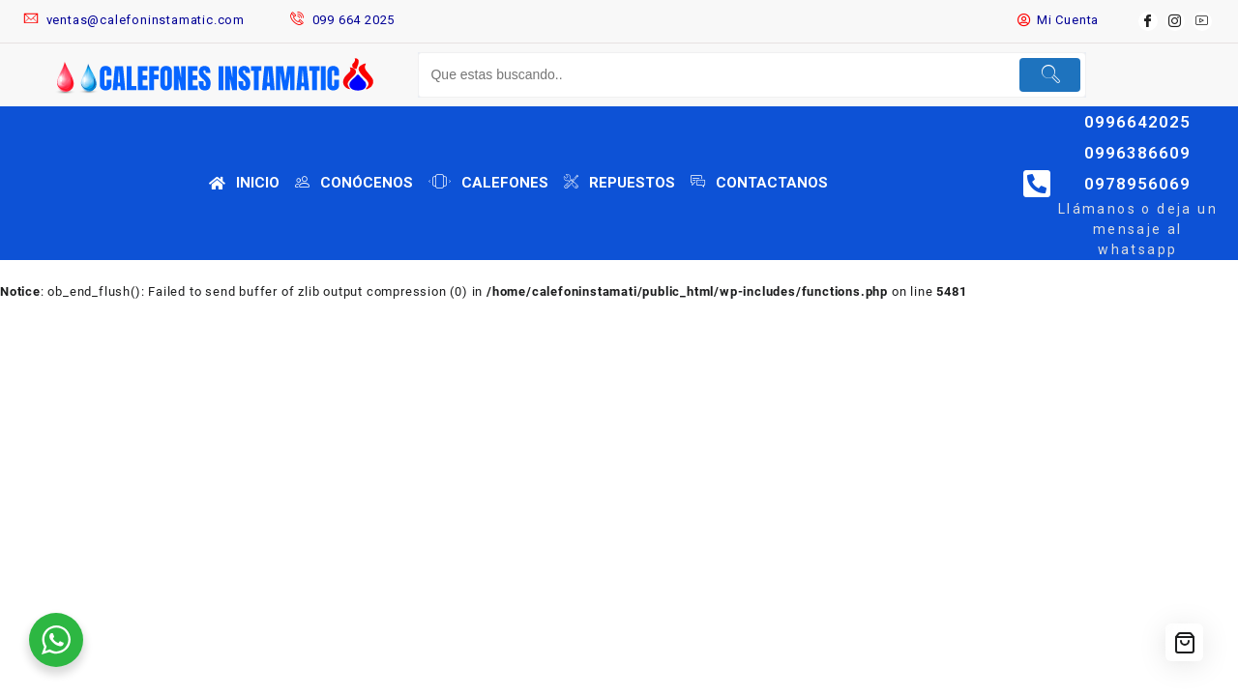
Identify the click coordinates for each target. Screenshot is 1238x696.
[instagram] (1175, 21)
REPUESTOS (619, 183)
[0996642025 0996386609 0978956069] (1036, 183)
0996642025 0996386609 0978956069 (1137, 152)
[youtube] (1202, 21)
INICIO (244, 182)
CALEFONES (488, 183)
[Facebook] (1148, 21)
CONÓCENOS (354, 183)
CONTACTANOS (759, 183)
